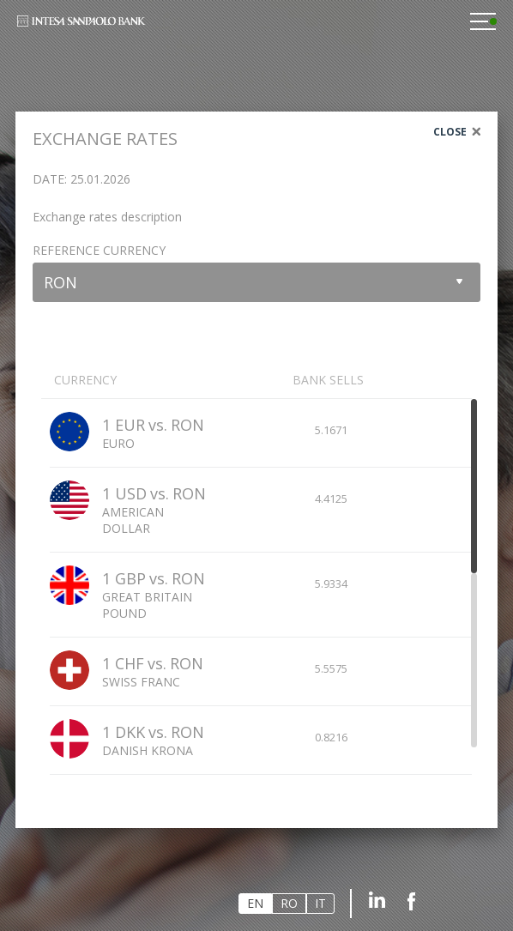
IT (320, 903)
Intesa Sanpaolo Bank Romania (81, 26)
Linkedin (377, 899)
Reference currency (99, 250)
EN (255, 903)
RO (289, 903)
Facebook (411, 899)
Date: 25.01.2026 (81, 179)
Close (450, 131)
